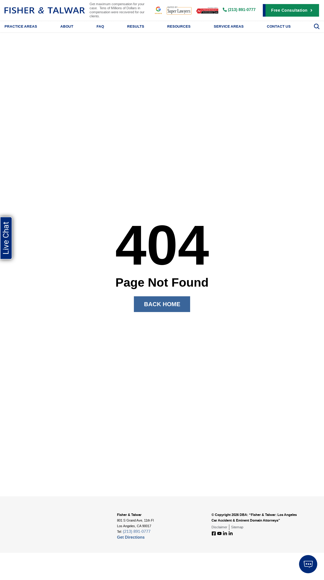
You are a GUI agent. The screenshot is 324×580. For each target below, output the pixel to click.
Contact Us (279, 26)
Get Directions (131, 537)
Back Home (162, 304)
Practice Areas (20, 26)
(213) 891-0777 (137, 531)
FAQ (100, 26)
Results (135, 26)
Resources (179, 26)
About (66, 26)
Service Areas (229, 26)
